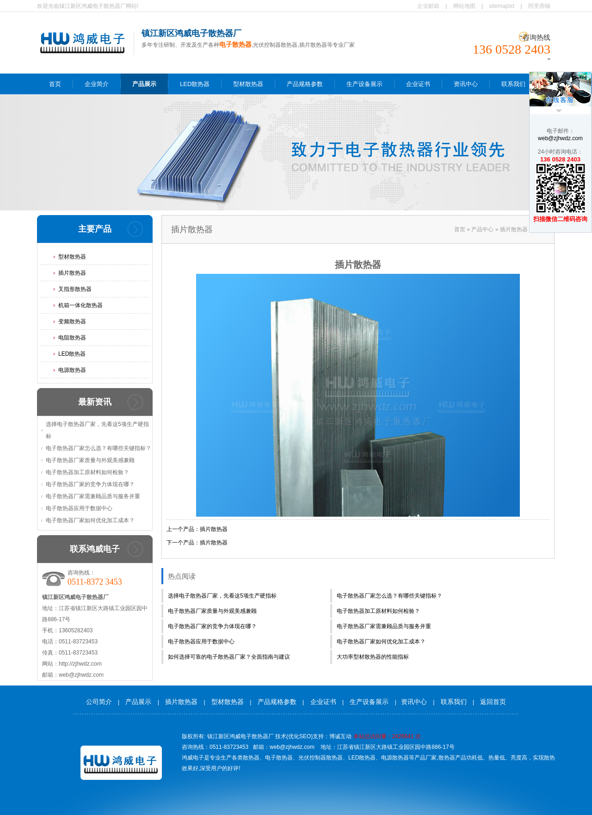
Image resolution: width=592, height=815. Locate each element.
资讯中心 (466, 83)
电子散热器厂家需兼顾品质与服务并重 (93, 496)
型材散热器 (248, 83)
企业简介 (97, 83)
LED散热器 (195, 83)
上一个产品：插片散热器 (197, 529)
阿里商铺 (539, 6)
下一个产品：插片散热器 (197, 542)
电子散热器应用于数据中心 (79, 508)
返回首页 (493, 701)
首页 (55, 83)
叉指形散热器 (75, 289)
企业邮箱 (428, 6)
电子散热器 (279, 757)
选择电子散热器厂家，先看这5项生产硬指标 (97, 430)
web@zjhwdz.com (560, 138)
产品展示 (144, 83)
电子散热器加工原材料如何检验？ (87, 472)
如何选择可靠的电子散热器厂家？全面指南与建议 (229, 657)
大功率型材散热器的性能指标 (373, 657)
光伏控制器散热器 (320, 757)
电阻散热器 (72, 337)
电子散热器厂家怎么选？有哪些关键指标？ (98, 448)
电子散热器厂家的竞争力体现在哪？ (90, 484)
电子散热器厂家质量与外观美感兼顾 (90, 460)
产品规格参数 (305, 83)
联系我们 (513, 83)
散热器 (251, 757)
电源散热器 (72, 370)
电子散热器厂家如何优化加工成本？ (90, 520)
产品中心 (482, 229)
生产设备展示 (364, 83)
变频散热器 (72, 321)
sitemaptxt (502, 6)
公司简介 (99, 701)
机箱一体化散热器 (80, 305)
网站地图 (464, 6)
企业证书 (418, 83)
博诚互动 (340, 736)
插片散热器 (72, 273)
